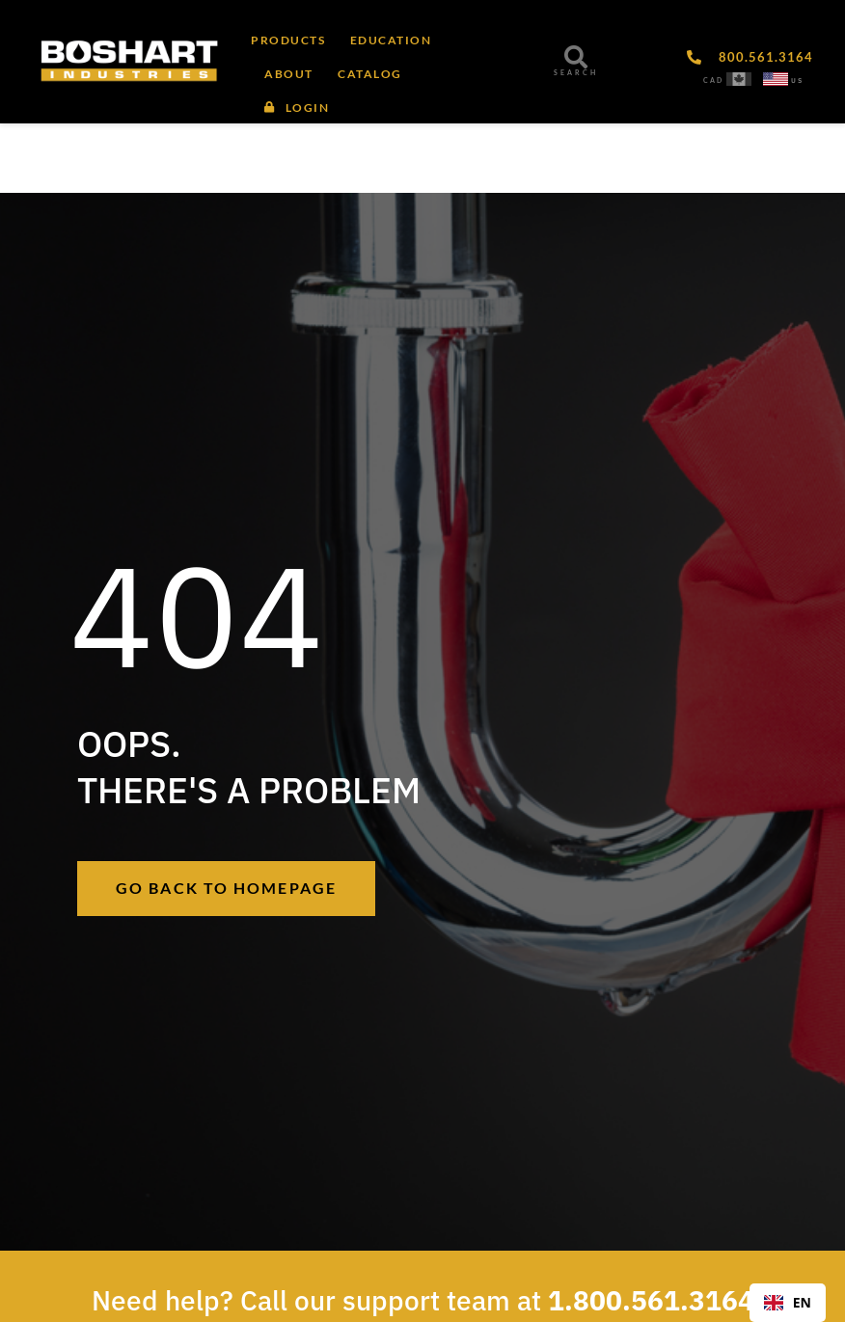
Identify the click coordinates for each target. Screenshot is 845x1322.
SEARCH (576, 72)
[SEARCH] (575, 56)
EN (787, 1302)
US (797, 80)
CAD (713, 80)
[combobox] (788, 1302)
